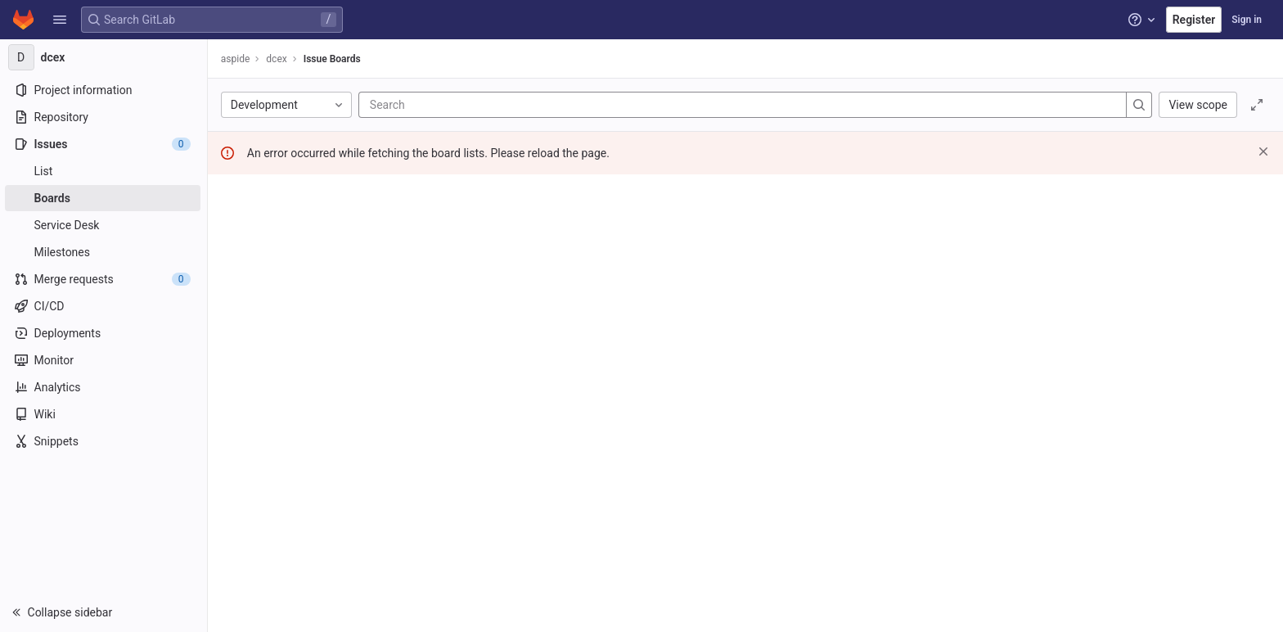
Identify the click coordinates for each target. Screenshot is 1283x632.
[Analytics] (104, 387)
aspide (237, 59)
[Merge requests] (104, 279)
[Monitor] (104, 360)
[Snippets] (104, 441)
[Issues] (104, 144)
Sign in (1246, 19)
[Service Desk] (104, 225)
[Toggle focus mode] (1257, 105)
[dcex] (105, 57)
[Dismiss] (1263, 151)
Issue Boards (333, 59)
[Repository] (104, 117)
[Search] (469, 105)
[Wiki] (104, 414)
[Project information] (104, 90)
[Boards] (104, 198)
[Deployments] (104, 333)
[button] (60, 20)
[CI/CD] (104, 306)
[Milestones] (104, 252)
